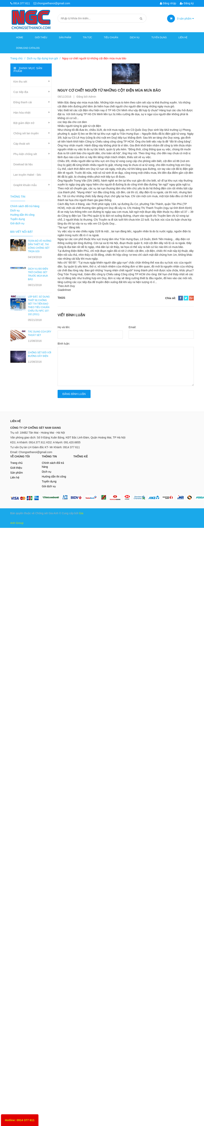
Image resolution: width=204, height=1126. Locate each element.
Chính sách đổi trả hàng (24, 206)
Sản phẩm (16, 472)
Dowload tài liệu (23, 164)
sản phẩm (185, 18)
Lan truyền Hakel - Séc (27, 174)
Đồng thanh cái (22, 102)
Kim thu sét (20, 81)
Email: (132, 327)
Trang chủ (16, 462)
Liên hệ (182, 37)
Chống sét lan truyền (26, 133)
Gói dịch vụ (17, 223)
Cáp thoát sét (21, 143)
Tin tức (87, 37)
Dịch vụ (135, 37)
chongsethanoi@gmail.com (53, 3)
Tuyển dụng (159, 37)
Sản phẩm (65, 37)
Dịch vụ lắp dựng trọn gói (42, 58)
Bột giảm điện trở (24, 123)
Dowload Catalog (28, 48)
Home (19, 37)
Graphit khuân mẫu (25, 185)
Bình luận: (64, 343)
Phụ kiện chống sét (25, 154)
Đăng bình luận (74, 394)
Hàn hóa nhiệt (21, 112)
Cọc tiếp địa (20, 92)
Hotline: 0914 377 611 (20, 1120)
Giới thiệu (41, 37)
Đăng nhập (168, 3)
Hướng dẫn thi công (22, 214)
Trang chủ (16, 58)
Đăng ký (187, 3)
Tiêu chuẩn (111, 37)
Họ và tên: (64, 327)
